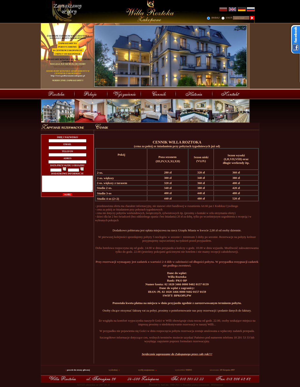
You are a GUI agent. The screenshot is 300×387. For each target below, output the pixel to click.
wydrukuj (113, 370)
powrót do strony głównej (78, 370)
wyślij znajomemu (146, 370)
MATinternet (217, 384)
